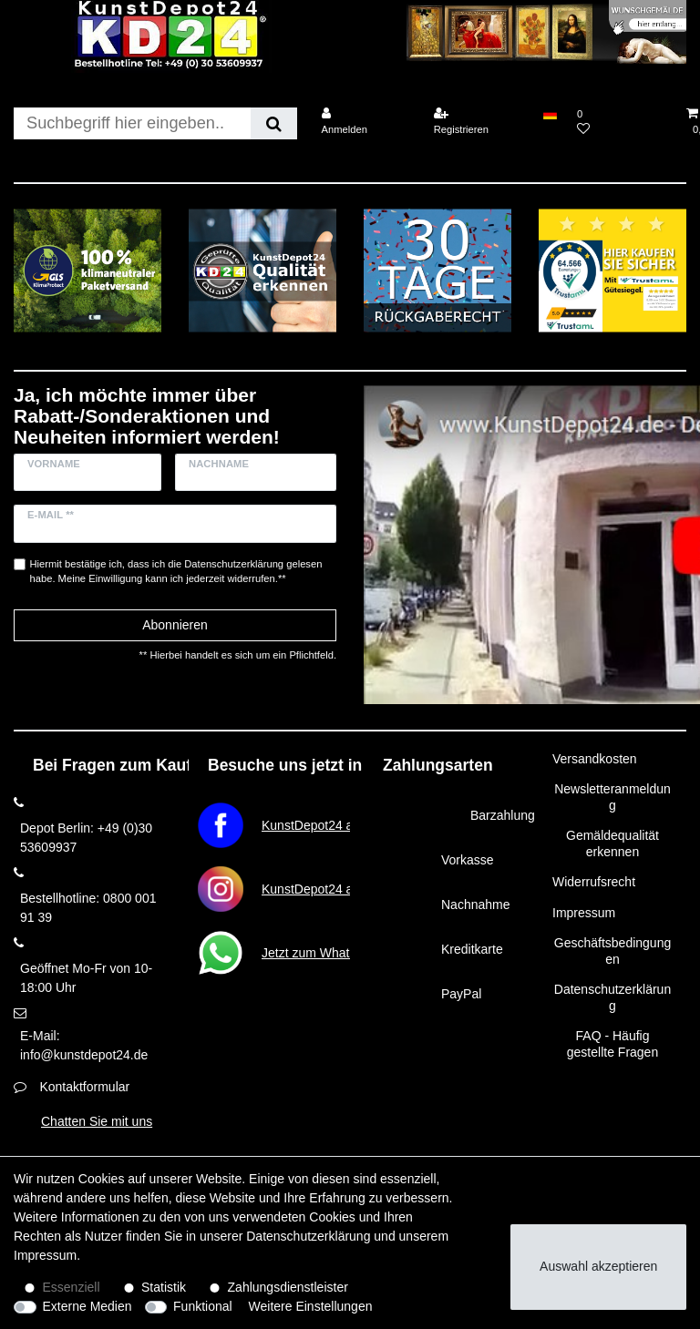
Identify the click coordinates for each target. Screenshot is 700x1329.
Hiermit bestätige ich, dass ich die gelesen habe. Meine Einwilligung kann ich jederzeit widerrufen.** (176, 571)
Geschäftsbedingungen (612, 950)
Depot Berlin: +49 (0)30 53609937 (86, 837)
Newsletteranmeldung (612, 797)
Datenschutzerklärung (612, 997)
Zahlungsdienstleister (288, 1287)
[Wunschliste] (621, 121)
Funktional (202, 1306)
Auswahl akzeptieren (598, 1266)
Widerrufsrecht (593, 881)
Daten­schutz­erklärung (308, 1236)
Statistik (163, 1287)
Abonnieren (175, 625)
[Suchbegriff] (132, 123)
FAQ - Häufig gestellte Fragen (612, 1043)
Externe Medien (87, 1306)
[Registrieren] (478, 121)
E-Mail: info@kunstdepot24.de (84, 1045)
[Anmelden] (365, 121)
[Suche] (274, 123)
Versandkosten (594, 758)
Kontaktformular (84, 1086)
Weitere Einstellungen (311, 1306)
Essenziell (71, 1287)
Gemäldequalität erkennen (612, 843)
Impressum (583, 912)
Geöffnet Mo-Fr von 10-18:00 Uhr (86, 978)
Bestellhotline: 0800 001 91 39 (88, 908)
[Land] (550, 114)
